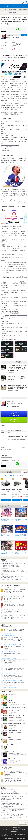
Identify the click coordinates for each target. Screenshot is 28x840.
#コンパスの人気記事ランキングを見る (8, 635)
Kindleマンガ (20, 475)
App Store (14, 414)
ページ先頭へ (24, 822)
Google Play (14, 419)
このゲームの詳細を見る (14, 406)
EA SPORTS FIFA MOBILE (6, 457)
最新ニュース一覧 (24, 9)
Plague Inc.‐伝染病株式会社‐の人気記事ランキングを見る (11, 673)
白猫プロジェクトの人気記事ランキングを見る (10, 651)
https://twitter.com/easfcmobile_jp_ (14, 430)
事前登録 (10, 12)
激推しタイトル (16, 12)
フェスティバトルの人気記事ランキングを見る (10, 665)
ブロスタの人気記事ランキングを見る (8, 658)
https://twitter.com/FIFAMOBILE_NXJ (10, 145)
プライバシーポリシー (7, 829)
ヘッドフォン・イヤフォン (8, 475)
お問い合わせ (8, 827)
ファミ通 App (6, 2)
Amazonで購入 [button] (5, 500)
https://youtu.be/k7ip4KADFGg (17, 137)
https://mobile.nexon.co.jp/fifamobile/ (17, 301)
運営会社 (20, 827)
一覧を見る (24, 472)
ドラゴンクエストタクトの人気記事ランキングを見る (11, 680)
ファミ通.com (22, 829)
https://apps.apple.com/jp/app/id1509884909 (16, 315)
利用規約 (15, 827)
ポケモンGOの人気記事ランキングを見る (9, 687)
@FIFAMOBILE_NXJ (18, 305)
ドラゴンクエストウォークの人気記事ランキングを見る (12, 644)
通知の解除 (15, 829)
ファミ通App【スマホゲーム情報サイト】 (10, 9)
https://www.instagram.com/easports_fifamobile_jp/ (13, 201)
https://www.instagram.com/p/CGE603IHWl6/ (12, 254)
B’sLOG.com (13, 831)
